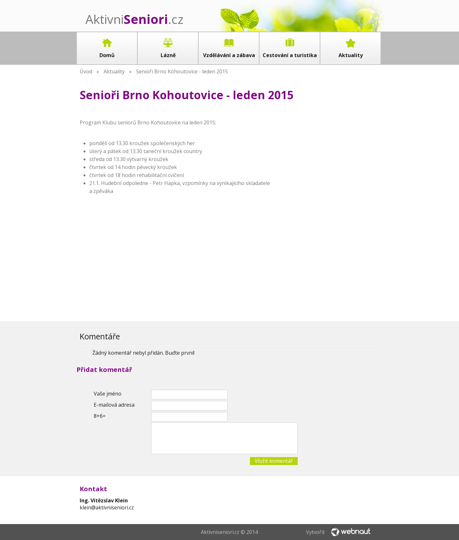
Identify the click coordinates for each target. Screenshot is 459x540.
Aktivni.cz (134, 19)
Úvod (86, 71)
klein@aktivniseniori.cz (107, 507)
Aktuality (114, 71)
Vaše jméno (107, 393)
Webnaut (350, 532)
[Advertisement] (331, 209)
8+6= (100, 415)
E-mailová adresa (114, 404)
